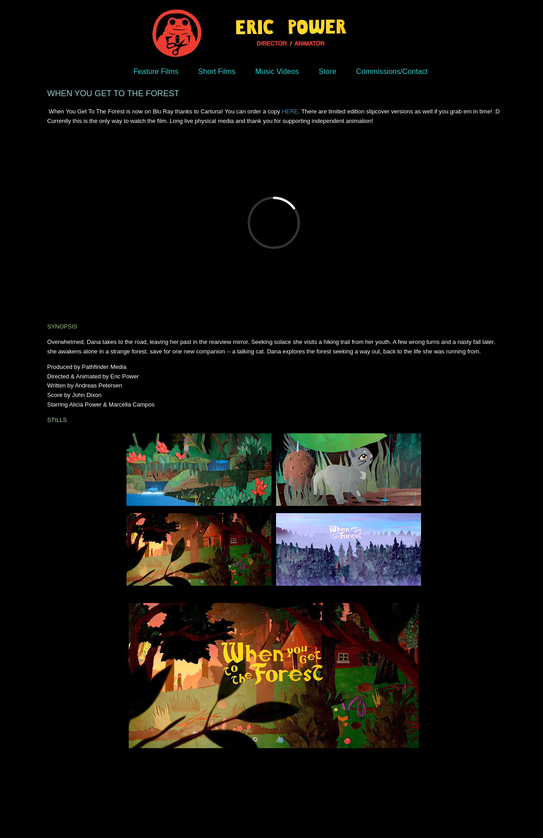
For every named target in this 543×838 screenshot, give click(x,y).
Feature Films (155, 71)
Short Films (216, 71)
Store (327, 71)
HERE (290, 111)
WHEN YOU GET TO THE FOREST (113, 93)
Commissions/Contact (392, 71)
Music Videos (277, 71)
